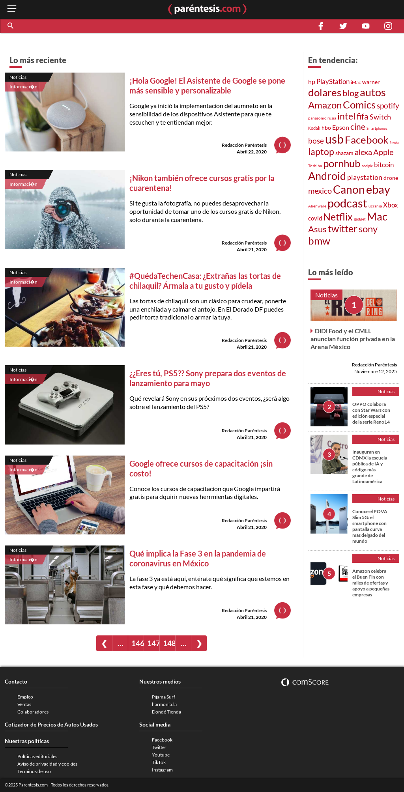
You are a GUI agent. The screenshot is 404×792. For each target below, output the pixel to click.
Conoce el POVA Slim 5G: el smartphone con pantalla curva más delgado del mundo (369, 526)
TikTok (159, 762)
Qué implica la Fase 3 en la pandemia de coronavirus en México (197, 558)
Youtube (161, 755)
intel (346, 115)
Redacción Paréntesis (244, 145)
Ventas (24, 704)
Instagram (162, 770)
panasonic (317, 118)
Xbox (390, 205)
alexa (363, 152)
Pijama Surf (163, 697)
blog (350, 93)
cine (357, 126)
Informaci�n (23, 87)
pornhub (342, 163)
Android (327, 176)
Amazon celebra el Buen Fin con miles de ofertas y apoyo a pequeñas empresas (370, 583)
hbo (326, 127)
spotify (388, 105)
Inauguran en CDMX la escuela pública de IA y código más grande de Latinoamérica (369, 466)
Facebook (367, 139)
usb (334, 139)
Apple (383, 152)
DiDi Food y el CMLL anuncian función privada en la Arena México (352, 338)
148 (169, 643)
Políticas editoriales (37, 756)
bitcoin (384, 165)
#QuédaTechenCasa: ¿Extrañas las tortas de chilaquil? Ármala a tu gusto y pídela (205, 280)
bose (316, 140)
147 (153, 643)
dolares (324, 92)
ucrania (375, 206)
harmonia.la (164, 704)
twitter (342, 228)
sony (368, 228)
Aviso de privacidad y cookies (47, 764)
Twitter (159, 747)
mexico (320, 190)
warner (371, 81)
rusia (331, 118)
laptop (321, 151)
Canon (349, 189)
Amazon (325, 104)
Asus (317, 229)
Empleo (25, 697)
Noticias (17, 77)
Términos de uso (34, 771)
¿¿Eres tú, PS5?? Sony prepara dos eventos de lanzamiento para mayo (207, 378)
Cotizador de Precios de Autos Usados (51, 724)
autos (373, 92)
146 (137, 643)
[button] (11, 26)
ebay (378, 189)
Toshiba (315, 165)
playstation (364, 177)
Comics (359, 104)
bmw (319, 240)
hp (311, 81)
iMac (356, 82)
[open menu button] (11, 9)
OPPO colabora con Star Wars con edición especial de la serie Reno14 (371, 413)
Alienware (317, 206)
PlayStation (333, 81)
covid (315, 218)
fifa (362, 116)
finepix (394, 142)
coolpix (367, 166)
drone (390, 177)
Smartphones (377, 128)
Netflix (338, 216)
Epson (340, 127)
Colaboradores (33, 712)
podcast (347, 203)
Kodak (314, 128)
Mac (377, 216)
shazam (344, 153)
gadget (360, 219)
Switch (380, 116)
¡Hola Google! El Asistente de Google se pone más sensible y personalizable (207, 85)
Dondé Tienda (166, 712)
